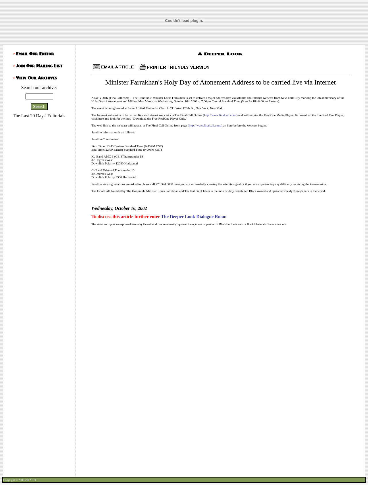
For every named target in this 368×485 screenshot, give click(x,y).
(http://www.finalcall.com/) (220, 115)
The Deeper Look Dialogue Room (193, 216)
